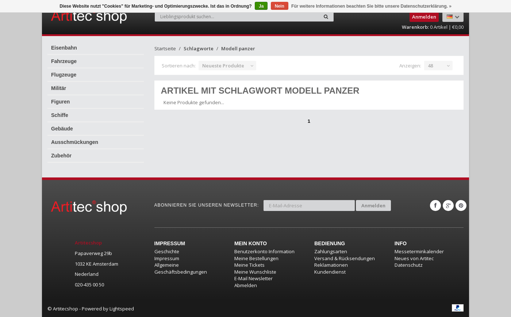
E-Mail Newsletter (253, 278)
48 (430, 65)
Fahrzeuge (64, 61)
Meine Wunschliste (255, 272)
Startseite (165, 48)
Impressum (166, 258)
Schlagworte (199, 48)
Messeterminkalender (419, 251)
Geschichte (166, 251)
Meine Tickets (249, 265)
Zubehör (61, 155)
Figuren (60, 102)
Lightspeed (122, 308)
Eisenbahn (64, 48)
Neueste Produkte (223, 65)
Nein (279, 6)
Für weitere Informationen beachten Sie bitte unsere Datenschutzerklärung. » (371, 6)
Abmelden (245, 285)
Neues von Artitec (414, 258)
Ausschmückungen (74, 142)
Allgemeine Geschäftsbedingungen (180, 268)
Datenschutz (409, 265)
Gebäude (62, 129)
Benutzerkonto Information (264, 251)
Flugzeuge (63, 75)
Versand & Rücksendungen (344, 258)
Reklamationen (331, 265)
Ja (261, 6)
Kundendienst (330, 272)
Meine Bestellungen (256, 258)
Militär (58, 88)
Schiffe (59, 115)
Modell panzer (238, 48)
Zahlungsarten (330, 251)
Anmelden (373, 205)
